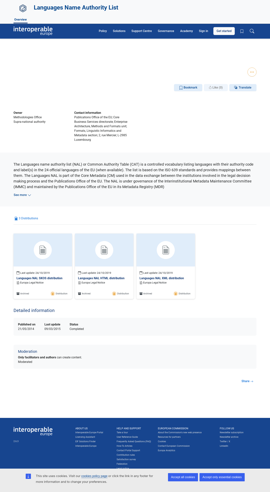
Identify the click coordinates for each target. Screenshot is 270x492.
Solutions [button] (119, 31)
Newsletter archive (229, 437)
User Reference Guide (127, 437)
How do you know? (77, 2)
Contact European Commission (174, 446)
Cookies (162, 441)
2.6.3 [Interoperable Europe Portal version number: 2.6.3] (16, 441)
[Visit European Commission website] (40, 14)
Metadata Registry (50, 54)
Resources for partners (169, 437)
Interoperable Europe (85, 446)
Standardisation (56, 59)
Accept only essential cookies (222, 477)
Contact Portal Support (128, 450)
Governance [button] (166, 31)
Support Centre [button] (141, 31)
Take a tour (122, 432)
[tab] (26, 220)
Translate (245, 87)
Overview (20, 68)
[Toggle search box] (252, 31)
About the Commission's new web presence (180, 432)
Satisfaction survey (126, 459)
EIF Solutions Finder (85, 441)
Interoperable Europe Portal (89, 432)
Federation (122, 464)
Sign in (203, 31)
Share (247, 381)
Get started (224, 31)
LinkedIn (224, 446)
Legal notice (123, 468)
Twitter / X (225, 441)
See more (22, 195)
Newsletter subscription (232, 432)
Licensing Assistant (85, 437)
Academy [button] (186, 31)
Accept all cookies (183, 477)
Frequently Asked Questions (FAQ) (134, 441)
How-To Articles (124, 446)
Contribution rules (126, 455)
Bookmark (188, 88)
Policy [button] (103, 31)
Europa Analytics (166, 450)
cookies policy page (94, 476)
